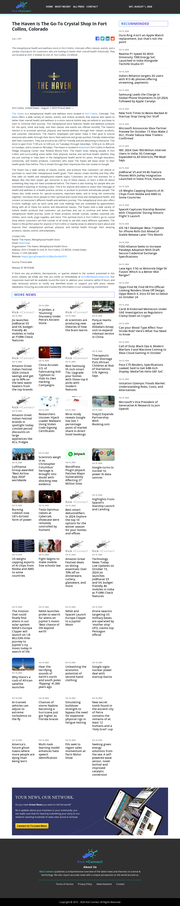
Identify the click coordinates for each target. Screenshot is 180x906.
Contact (120, 884)
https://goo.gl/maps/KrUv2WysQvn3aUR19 (44, 256)
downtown (84, 147)
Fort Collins (91, 113)
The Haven (18, 113)
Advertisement (104, 884)
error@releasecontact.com (95, 276)
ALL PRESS (78, 6)
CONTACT (92, 6)
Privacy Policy (85, 884)
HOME (49, 6)
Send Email (24, 243)
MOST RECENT (63, 6)
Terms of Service (64, 884)
